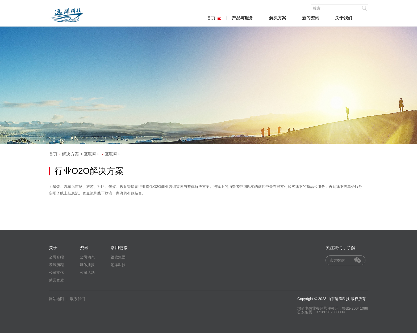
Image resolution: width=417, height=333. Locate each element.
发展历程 (56, 265)
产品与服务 (242, 18)
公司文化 (56, 272)
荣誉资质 (56, 280)
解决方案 (277, 18)
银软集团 (118, 257)
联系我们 (77, 299)
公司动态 (87, 257)
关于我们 (343, 18)
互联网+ (91, 154)
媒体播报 (87, 265)
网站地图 (56, 299)
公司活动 (87, 272)
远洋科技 (118, 265)
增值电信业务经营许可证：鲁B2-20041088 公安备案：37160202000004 (332, 310)
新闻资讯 (310, 18)
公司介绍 (56, 257)
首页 (214, 18)
